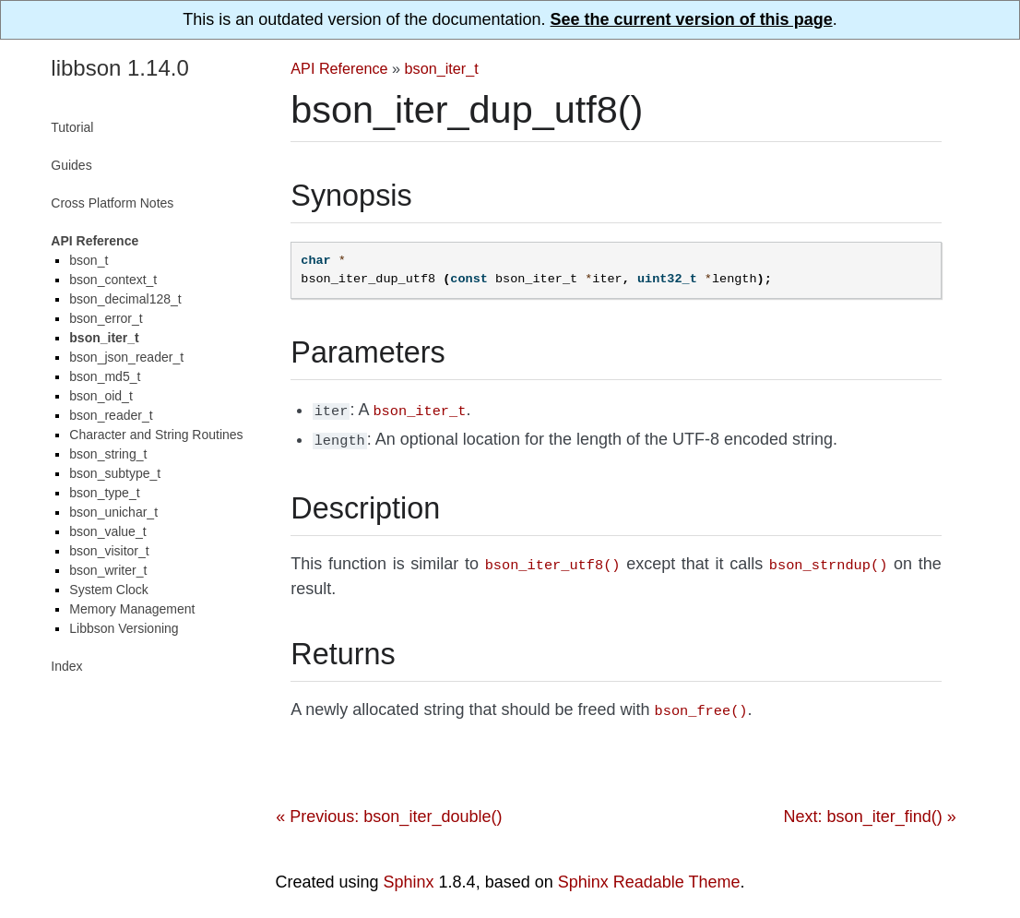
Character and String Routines (156, 434)
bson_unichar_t (113, 512)
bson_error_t (105, 318)
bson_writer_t (108, 570)
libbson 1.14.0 (119, 67)
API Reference (339, 68)
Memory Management (132, 609)
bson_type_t (104, 492)
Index (66, 666)
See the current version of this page (692, 19)
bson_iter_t (442, 68)
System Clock (108, 589)
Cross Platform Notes (112, 203)
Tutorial (72, 127)
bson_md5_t (104, 376)
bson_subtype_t (114, 473)
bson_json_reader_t (126, 357)
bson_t (88, 260)
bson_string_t (108, 454)
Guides (71, 165)
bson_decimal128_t (125, 299)
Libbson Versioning (123, 628)
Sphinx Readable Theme (649, 874)
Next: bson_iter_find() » (870, 809)
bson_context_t (113, 279)
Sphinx (409, 874)
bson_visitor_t (108, 550)
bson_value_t (107, 531)
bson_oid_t (101, 395)
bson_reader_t (110, 415)
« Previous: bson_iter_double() (389, 809)
